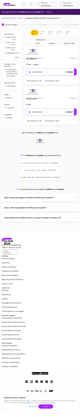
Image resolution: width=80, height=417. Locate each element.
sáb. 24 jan (51, 32)
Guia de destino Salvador (11, 330)
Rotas (20, 18)
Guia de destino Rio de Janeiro (13, 322)
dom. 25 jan (59, 32)
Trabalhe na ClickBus (10, 270)
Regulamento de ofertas (11, 349)
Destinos (5, 290)
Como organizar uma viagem (13, 311)
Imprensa (5, 262)
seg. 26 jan (68, 32)
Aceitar (45, 406)
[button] (35, 64)
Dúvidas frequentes (9, 345)
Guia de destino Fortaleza (12, 338)
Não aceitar (33, 406)
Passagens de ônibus (9, 18)
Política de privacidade (49, 402)
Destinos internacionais (11, 358)
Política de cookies (25, 402)
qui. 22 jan (34, 32)
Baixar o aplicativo (9, 266)
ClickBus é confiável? (10, 366)
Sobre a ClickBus (8, 258)
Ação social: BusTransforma (12, 279)
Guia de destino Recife (10, 334)
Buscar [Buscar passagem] (70, 4)
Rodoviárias (6, 294)
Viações (5, 298)
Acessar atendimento (7, 251)
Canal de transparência (11, 362)
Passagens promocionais (11, 302)
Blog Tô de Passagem (10, 275)
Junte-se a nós (7, 283)
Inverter (48, 12)
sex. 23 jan (42, 32)
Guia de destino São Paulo (12, 317)
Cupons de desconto (9, 306)
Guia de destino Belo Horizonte (14, 326)
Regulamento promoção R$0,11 (14, 353)
